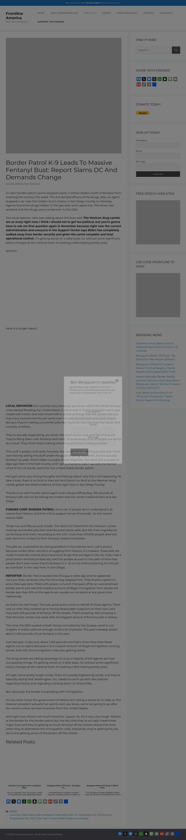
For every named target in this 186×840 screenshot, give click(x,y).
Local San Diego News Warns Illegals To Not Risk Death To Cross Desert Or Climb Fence (61, 814)
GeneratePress (54, 834)
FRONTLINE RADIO (126, 13)
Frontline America (14, 15)
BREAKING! (90, 13)
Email (139, 151)
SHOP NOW (166, 13)
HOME (41, 13)
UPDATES (148, 13)
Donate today (92, 3)
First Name (141, 140)
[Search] (176, 50)
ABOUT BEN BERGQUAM (64, 13)
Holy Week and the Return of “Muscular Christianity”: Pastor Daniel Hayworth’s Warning (154, 396)
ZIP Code (140, 161)
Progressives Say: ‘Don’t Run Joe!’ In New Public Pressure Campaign (49, 818)
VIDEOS (106, 13)
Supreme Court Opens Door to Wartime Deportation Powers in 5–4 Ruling (157, 347)
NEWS (13, 811)
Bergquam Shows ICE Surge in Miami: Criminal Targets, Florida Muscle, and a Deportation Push (156, 368)
